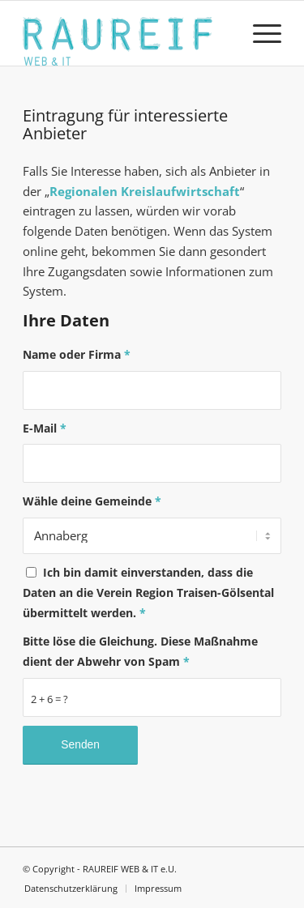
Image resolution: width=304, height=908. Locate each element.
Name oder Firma (77, 354)
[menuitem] (259, 33)
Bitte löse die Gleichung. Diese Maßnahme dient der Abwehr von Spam (140, 651)
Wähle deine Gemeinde (92, 501)
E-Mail (44, 428)
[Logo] (126, 33)
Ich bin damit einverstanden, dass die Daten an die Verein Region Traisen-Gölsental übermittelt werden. (148, 592)
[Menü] (259, 33)
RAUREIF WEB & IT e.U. (130, 869)
